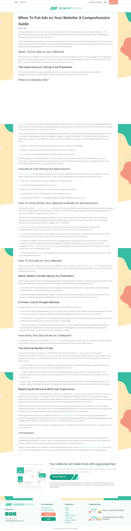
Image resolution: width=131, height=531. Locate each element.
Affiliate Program (70, 515)
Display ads (23, 124)
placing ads (89, 266)
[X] (14, 514)
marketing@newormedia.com (14, 521)
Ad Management (46, 508)
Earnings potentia (25, 174)
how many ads (54, 341)
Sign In (106, 2)
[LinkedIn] (10, 514)
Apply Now (113, 2)
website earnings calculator (90, 447)
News (67, 513)
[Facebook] (7, 514)
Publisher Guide (70, 520)
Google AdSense (68, 415)
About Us (23, 2)
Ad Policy (68, 522)
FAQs (67, 510)
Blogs (67, 508)
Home (16, 2)
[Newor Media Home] (19, 504)
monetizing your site (43, 208)
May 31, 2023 (22, 28)
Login (48, 519)
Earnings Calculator (95, 2)
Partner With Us (59, 477)
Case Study (69, 518)
